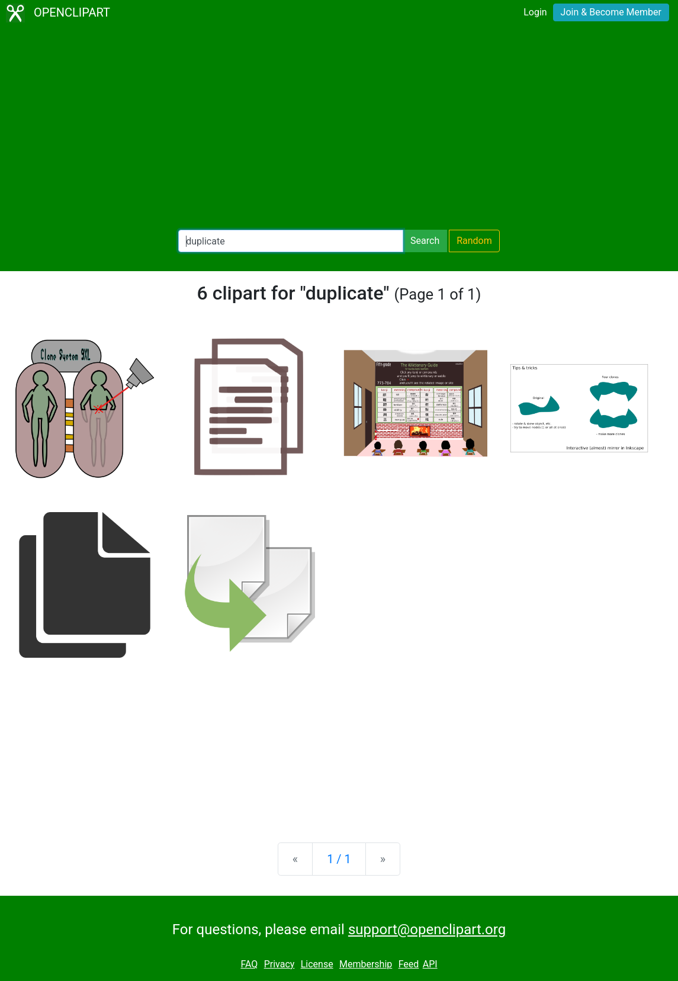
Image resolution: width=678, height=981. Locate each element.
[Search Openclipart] (290, 241)
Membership (365, 964)
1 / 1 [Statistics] (339, 859)
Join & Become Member (611, 12)
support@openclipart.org (427, 929)
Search (424, 240)
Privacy (279, 964)
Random (474, 240)
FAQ (249, 964)
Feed (409, 964)
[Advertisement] (339, 128)
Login (535, 12)
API (430, 964)
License (317, 964)
